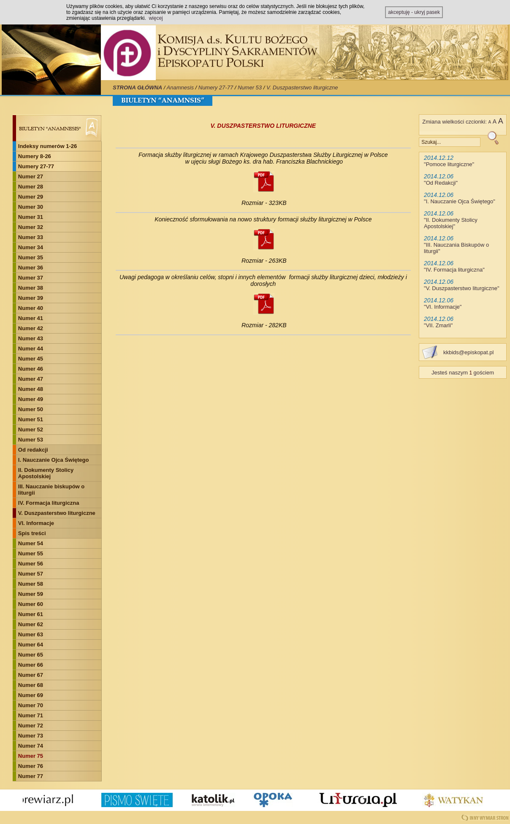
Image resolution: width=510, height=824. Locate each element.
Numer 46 (30, 369)
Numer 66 (30, 665)
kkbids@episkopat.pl (468, 352)
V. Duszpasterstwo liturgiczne (302, 87)
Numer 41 (30, 318)
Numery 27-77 (215, 87)
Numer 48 (30, 389)
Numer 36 (30, 267)
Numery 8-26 (34, 156)
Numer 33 (30, 237)
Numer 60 (30, 604)
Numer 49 (30, 399)
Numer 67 (30, 675)
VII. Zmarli (438, 325)
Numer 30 (30, 207)
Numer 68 (30, 685)
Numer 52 (30, 429)
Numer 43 (30, 338)
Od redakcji (33, 450)
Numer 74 (30, 746)
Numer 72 (30, 725)
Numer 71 (30, 715)
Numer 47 (30, 379)
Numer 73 (30, 735)
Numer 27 (30, 176)
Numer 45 (30, 358)
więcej (156, 18)
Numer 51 (30, 419)
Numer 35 (30, 257)
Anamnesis (180, 87)
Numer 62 (30, 624)
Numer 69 (30, 695)
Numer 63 (30, 634)
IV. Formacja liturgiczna (48, 503)
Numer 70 (30, 705)
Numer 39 (30, 298)
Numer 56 (30, 563)
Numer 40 (30, 308)
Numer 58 (30, 584)
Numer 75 (30, 756)
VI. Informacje (36, 523)
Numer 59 (30, 594)
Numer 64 (30, 644)
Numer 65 (30, 655)
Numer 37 (30, 278)
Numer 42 (30, 328)
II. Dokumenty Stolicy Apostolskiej (45, 473)
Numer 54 (30, 543)
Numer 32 (30, 227)
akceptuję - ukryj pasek (414, 12)
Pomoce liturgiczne (449, 164)
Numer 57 (30, 574)
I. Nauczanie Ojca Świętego (53, 460)
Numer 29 (30, 197)
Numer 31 (30, 217)
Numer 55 (30, 553)
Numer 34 (30, 247)
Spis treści (32, 533)
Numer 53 (250, 87)
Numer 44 (30, 348)
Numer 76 (30, 766)
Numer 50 (30, 409)
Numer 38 (30, 288)
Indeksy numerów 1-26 (47, 146)
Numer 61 (30, 614)
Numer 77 (30, 776)
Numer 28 (30, 186)
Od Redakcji (441, 183)
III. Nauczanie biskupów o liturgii (51, 489)
